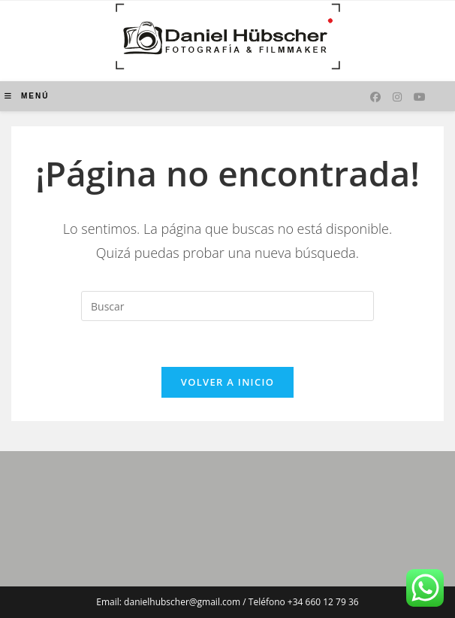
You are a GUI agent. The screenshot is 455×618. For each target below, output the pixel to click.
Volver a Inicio (227, 382)
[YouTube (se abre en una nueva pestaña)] (420, 97)
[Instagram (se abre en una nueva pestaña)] (397, 97)
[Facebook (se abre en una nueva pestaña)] (375, 97)
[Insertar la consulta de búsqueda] (227, 306)
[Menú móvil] (27, 96)
